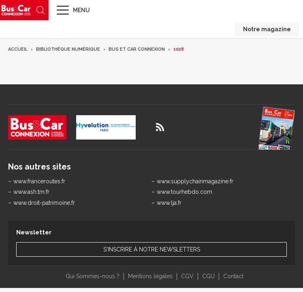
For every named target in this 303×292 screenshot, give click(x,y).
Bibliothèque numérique (68, 49)
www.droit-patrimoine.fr (44, 203)
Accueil (18, 49)
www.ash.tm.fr (31, 192)
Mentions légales (150, 276)
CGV (187, 276)
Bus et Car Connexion (137, 49)
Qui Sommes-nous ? (92, 276)
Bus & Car (16, 10)
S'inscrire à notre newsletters (151, 249)
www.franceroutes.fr (39, 181)
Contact (233, 276)
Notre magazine (267, 29)
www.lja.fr (169, 203)
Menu (81, 10)
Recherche (40, 10)
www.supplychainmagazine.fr (195, 181)
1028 (178, 49)
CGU (208, 276)
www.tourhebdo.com (184, 192)
